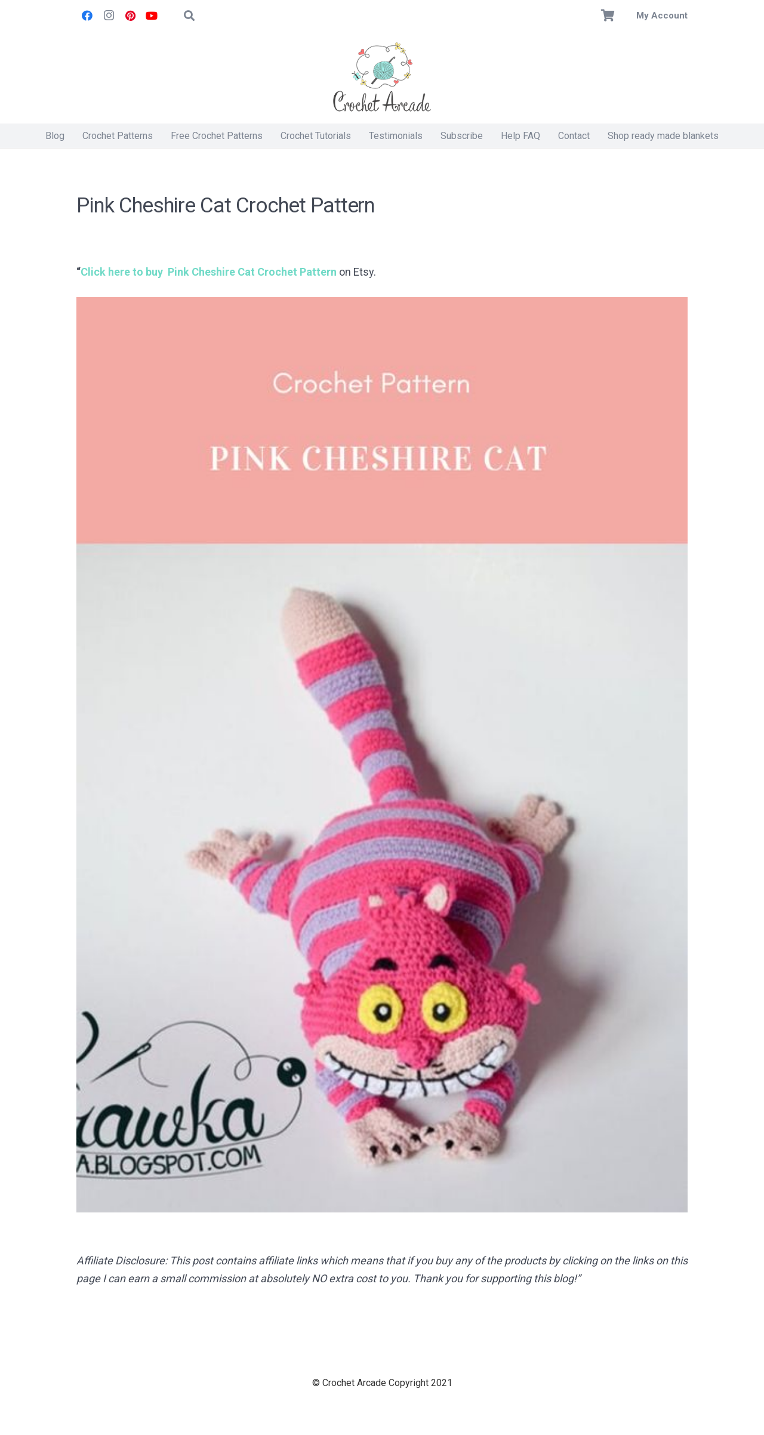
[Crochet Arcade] (382, 77)
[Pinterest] (130, 15)
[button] (189, 15)
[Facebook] (87, 15)
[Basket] (608, 15)
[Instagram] (108, 15)
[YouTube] (151, 15)
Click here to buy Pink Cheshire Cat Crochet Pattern (209, 272)
